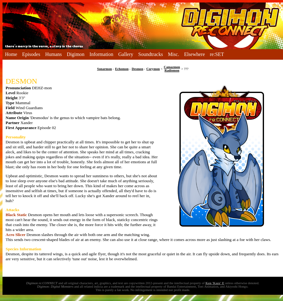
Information (101, 54)
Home (11, 54)
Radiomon (172, 70)
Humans (53, 54)
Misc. (173, 54)
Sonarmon (104, 69)
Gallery (125, 54)
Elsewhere (194, 54)
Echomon (121, 69)
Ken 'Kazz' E (214, 283)
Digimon (75, 54)
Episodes (31, 54)
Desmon (137, 69)
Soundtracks (150, 54)
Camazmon (172, 67)
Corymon (153, 69)
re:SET (217, 54)
